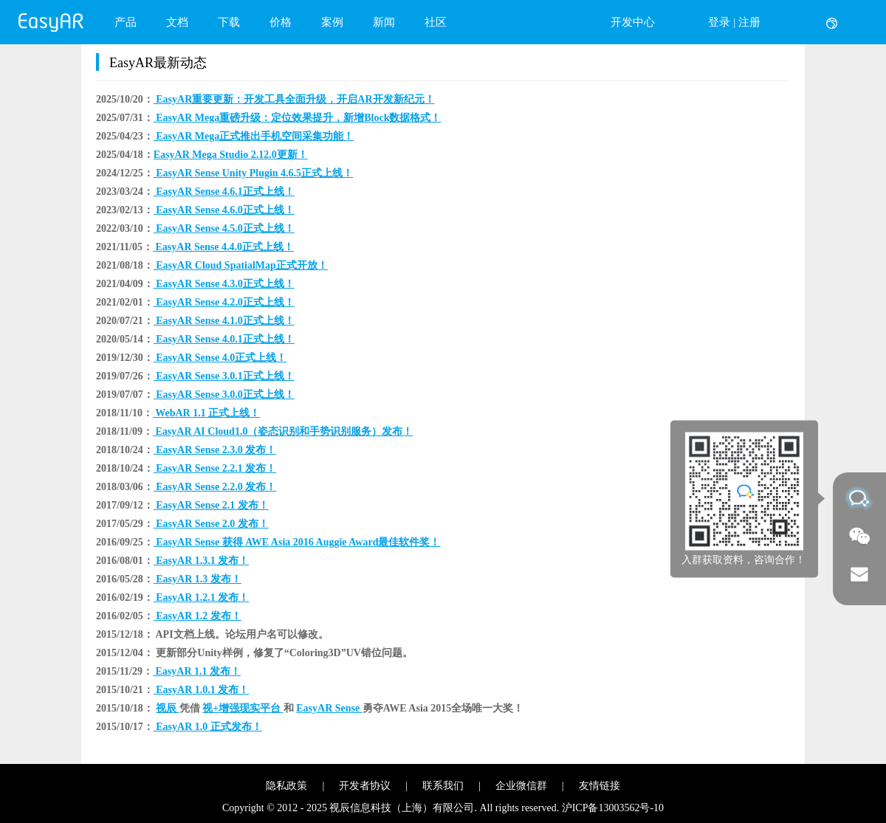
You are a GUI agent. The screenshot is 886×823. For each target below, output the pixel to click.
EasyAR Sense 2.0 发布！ (211, 523)
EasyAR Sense (329, 708)
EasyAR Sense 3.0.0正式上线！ (224, 394)
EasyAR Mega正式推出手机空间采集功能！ (254, 136)
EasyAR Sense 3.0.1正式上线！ (224, 376)
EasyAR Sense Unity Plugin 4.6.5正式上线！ (253, 173)
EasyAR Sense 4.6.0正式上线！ (224, 210)
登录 (719, 22)
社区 (436, 22)
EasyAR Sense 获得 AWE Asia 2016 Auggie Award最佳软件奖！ (297, 542)
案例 (332, 22)
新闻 (384, 22)
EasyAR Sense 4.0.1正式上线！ (224, 339)
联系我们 (443, 785)
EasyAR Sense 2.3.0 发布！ (215, 449)
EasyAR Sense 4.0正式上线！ (220, 357)
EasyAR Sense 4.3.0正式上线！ (224, 283)
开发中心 (633, 22)
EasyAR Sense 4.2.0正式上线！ (224, 302)
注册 (749, 22)
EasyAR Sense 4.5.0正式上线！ (224, 228)
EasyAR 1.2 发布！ (197, 615)
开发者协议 (365, 785)
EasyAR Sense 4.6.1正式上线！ (224, 191)
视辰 (167, 708)
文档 (177, 22)
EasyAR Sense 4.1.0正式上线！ (224, 320)
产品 (125, 22)
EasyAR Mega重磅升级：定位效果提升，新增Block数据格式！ (298, 117)
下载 (229, 22)
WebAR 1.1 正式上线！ (206, 413)
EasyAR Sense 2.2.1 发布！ (215, 468)
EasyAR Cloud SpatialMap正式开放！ (241, 265)
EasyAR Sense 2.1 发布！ (211, 505)
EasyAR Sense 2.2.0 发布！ (215, 486)
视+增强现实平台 (242, 708)
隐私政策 (286, 785)
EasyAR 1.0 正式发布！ (208, 726)
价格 (280, 22)
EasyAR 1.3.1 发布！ (202, 560)
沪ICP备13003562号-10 (613, 807)
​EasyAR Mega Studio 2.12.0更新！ (231, 154)
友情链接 (599, 785)
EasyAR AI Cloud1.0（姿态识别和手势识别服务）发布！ (283, 431)
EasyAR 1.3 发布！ (197, 579)
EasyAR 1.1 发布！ (197, 671)
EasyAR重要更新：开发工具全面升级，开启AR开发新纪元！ (294, 99)
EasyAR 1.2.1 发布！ (202, 597)
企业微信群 (521, 785)
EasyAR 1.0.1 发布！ (202, 689)
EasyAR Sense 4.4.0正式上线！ (223, 246)
